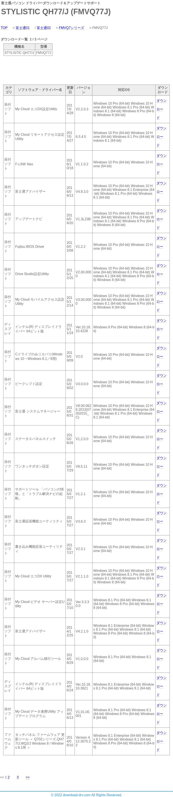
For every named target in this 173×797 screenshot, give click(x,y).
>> (28, 777)
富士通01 (23, 28)
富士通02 (44, 28)
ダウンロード (161, 109)
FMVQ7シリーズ (71, 28)
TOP (4, 28)
